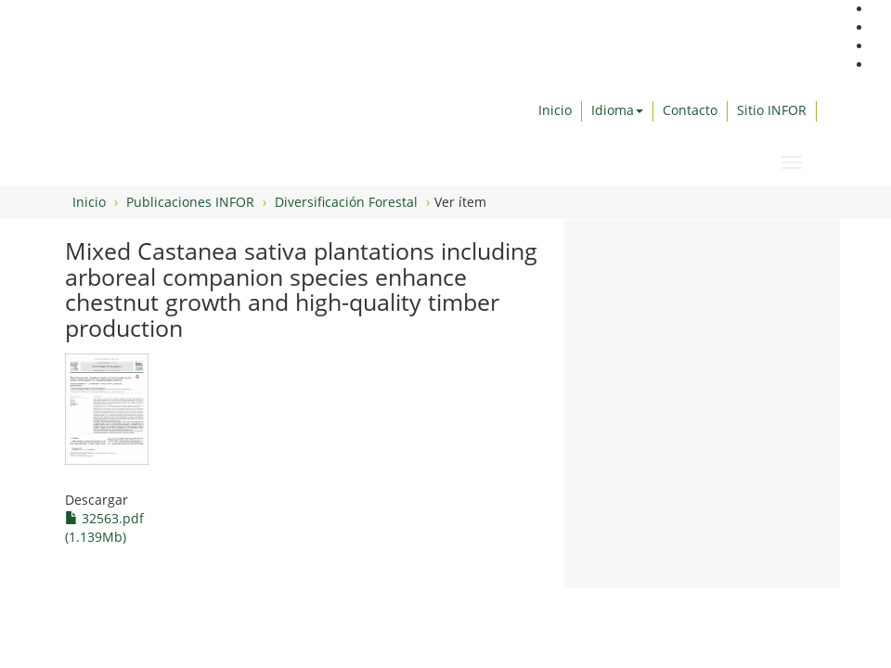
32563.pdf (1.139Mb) (104, 527)
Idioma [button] (617, 110)
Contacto (690, 110)
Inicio (555, 110)
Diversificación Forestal (346, 202)
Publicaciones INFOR (190, 202)
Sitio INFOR (772, 110)
